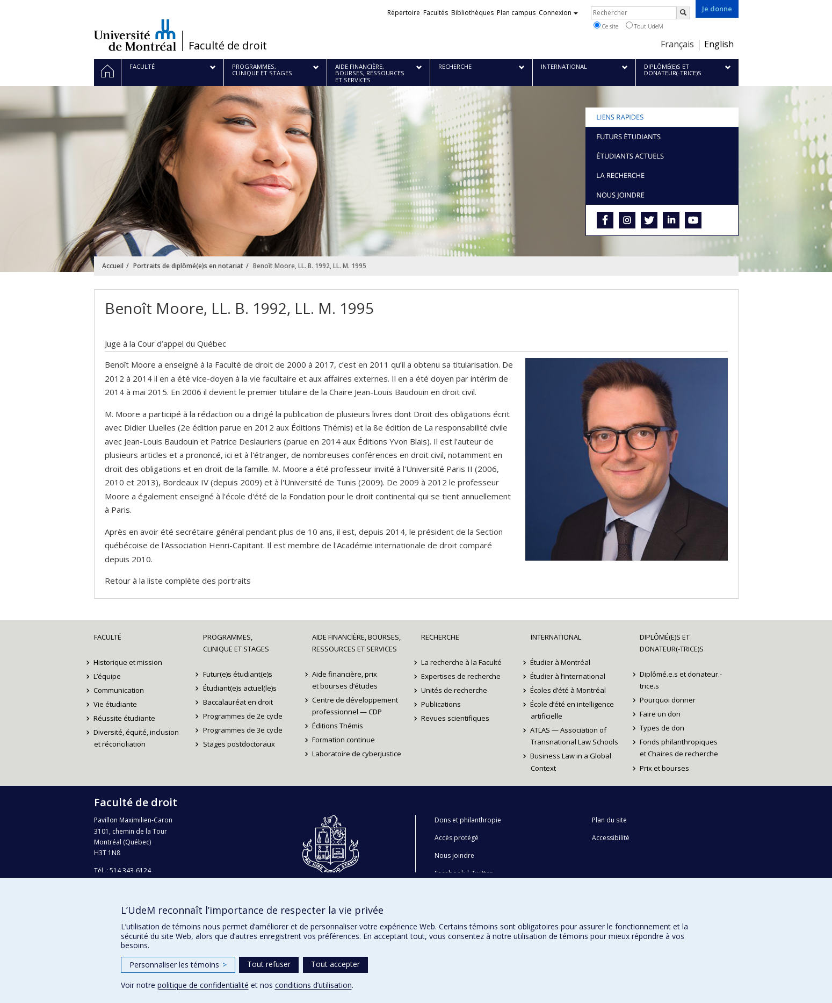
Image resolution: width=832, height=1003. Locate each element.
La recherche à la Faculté (461, 662)
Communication (119, 690)
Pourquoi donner (668, 700)
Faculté (107, 637)
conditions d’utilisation (313, 985)
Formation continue (343, 739)
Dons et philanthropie (468, 820)
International (556, 637)
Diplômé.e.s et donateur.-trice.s (681, 680)
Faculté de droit (228, 45)
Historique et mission (128, 662)
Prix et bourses (664, 768)
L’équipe (107, 676)
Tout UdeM (644, 26)
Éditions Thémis (337, 725)
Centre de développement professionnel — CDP (355, 706)
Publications (441, 704)
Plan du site (609, 820)
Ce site (606, 26)
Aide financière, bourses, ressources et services (356, 643)
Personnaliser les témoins (178, 964)
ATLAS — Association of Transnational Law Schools (574, 736)
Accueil (113, 265)
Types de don (662, 728)
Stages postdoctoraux (239, 744)
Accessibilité (611, 837)
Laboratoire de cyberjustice (356, 753)
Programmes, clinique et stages (236, 643)
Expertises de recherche (461, 676)
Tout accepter (335, 964)
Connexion (558, 12)
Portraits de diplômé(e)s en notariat (188, 265)
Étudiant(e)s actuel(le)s (240, 688)
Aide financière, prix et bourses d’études (345, 680)
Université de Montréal (135, 35)
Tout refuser (269, 964)
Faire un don (660, 714)
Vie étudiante (116, 704)
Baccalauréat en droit (238, 702)
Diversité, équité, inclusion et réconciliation (136, 738)
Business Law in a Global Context (571, 761)
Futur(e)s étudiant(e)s (237, 674)
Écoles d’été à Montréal (568, 690)
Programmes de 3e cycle (243, 730)
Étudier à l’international (568, 676)
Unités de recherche (454, 690)
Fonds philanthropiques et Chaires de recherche (679, 747)
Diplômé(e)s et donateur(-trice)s (672, 643)
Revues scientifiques (455, 718)
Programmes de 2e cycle (243, 716)
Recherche (440, 637)
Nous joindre (454, 855)
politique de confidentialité (203, 985)
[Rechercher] (683, 12)
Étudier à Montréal (561, 662)
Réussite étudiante (125, 718)
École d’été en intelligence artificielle (572, 710)
